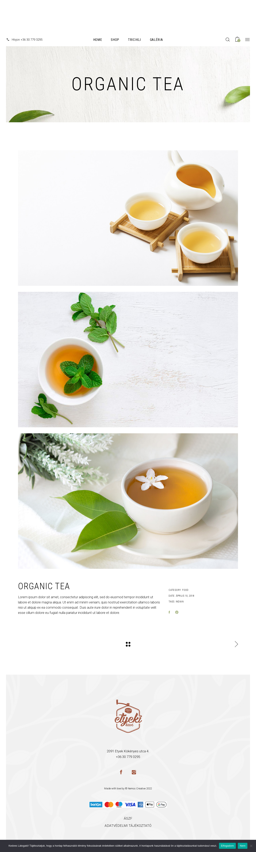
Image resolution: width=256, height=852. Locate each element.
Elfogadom (227, 845)
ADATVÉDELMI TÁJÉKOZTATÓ (128, 826)
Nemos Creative (137, 788)
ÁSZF (128, 818)
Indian (180, 601)
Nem (242, 845)
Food (185, 589)
